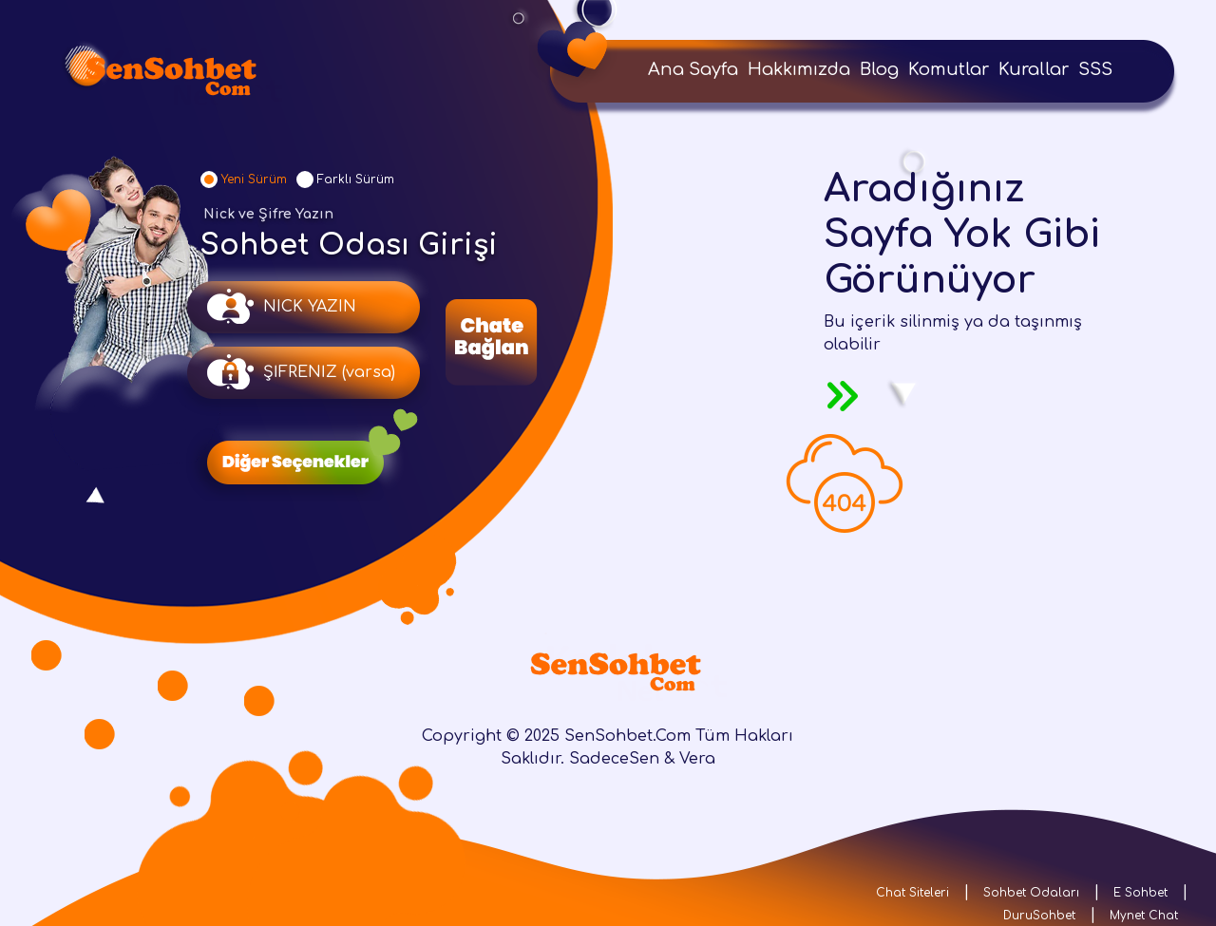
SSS (1095, 69)
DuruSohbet (1039, 915)
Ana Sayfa (693, 69)
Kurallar (1033, 69)
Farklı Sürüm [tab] (355, 179)
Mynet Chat (1144, 915)
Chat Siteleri (912, 892)
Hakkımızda (799, 69)
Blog (879, 69)
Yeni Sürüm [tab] (254, 179)
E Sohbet (1140, 892)
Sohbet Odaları (1031, 892)
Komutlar (948, 69)
